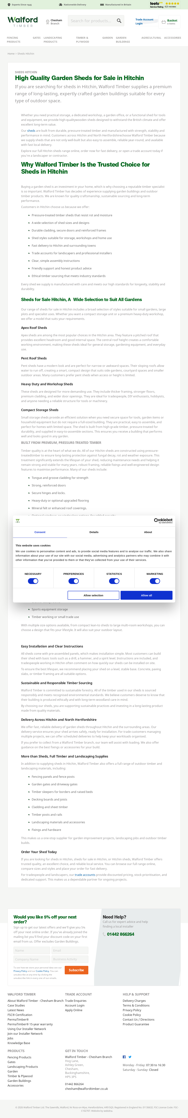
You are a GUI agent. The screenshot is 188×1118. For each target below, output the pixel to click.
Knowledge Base (19, 1043)
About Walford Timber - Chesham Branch (36, 1001)
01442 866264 (120, 934)
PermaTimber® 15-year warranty (30, 1024)
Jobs (10, 1038)
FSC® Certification (20, 1015)
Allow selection (93, 595)
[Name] (32, 950)
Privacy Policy (20, 971)
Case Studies (16, 1005)
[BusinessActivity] (70, 959)
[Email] (70, 950)
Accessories (172, 49)
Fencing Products (14, 51)
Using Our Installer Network (27, 1029)
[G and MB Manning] (23, 28)
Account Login (75, 1005)
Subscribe (76, 970)
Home (11, 65)
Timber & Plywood (82, 51)
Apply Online (73, 1010)
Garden (107, 49)
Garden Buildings (123, 51)
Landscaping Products (53, 51)
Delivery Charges (134, 1001)
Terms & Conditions (136, 1005)
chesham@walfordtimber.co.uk (86, 1089)
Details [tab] (94, 531)
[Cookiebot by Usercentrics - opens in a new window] (156, 520)
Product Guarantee (136, 1024)
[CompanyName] (32, 959)
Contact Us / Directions (138, 1020)
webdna (108, 1110)
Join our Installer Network (25, 1034)
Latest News (16, 1010)
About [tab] (148, 531)
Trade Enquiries (76, 1001)
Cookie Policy (42, 971)
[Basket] (102, 34)
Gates (37, 49)
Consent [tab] (39, 531)
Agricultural (151, 49)
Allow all (146, 595)
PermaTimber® (18, 1020)
